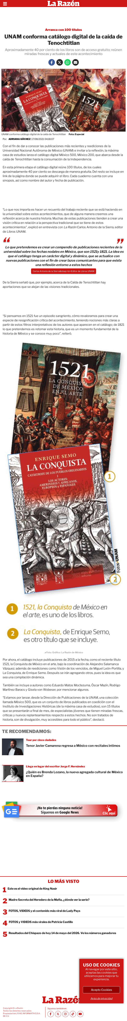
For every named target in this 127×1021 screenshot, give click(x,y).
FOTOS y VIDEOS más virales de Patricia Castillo (41, 922)
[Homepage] (63, 3)
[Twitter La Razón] (59, 62)
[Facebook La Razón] (51, 62)
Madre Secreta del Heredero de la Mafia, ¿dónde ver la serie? (49, 899)
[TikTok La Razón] (73, 1014)
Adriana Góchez (19, 139)
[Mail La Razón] (75, 62)
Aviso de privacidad (101, 998)
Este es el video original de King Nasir (32, 888)
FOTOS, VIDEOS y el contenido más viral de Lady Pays (44, 911)
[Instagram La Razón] (65, 1014)
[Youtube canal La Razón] (80, 1014)
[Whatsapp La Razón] (67, 62)
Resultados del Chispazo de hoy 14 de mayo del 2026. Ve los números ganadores (62, 933)
